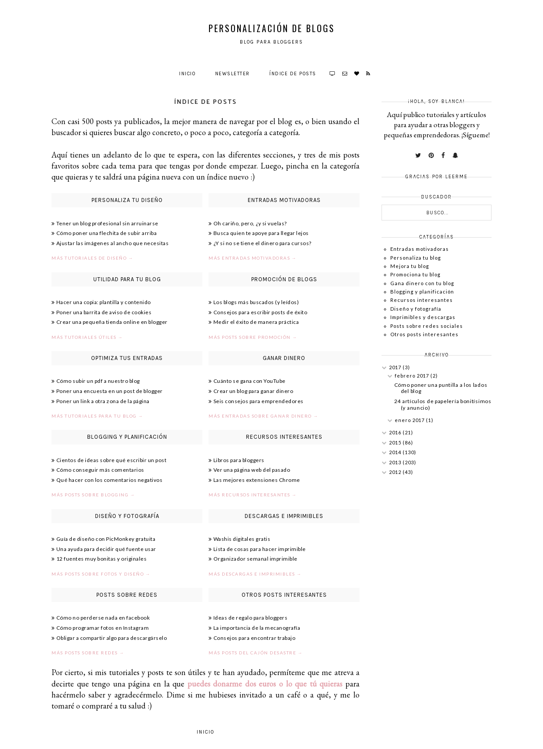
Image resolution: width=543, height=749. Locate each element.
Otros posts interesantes (424, 334)
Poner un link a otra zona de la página (103, 401)
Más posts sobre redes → (88, 652)
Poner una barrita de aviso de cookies (104, 312)
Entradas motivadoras (419, 249)
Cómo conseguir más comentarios (100, 469)
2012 (396, 472)
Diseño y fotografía (415, 309)
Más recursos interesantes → (253, 494)
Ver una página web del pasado (251, 469)
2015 (396, 442)
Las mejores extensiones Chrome (256, 480)
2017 (396, 367)
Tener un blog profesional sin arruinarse (107, 223)
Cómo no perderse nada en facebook (103, 617)
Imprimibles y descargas (422, 317)
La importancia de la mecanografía (257, 627)
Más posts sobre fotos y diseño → (100, 573)
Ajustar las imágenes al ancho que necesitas (112, 243)
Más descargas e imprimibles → (255, 573)
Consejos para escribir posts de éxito (260, 312)
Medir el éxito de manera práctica (256, 322)
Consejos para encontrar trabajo (254, 638)
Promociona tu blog (415, 274)
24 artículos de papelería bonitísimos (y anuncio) (443, 404)
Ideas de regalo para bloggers (250, 617)
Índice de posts (292, 74)
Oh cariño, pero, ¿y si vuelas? (250, 223)
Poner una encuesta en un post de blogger (109, 391)
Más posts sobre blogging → (93, 494)
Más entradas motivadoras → (253, 258)
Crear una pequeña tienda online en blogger (112, 322)
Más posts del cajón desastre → (256, 652)
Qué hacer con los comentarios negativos (109, 480)
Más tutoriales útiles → (87, 337)
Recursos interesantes (421, 300)
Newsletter (232, 74)
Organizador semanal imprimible (255, 558)
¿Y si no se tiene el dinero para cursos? (262, 243)
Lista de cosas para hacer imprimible (259, 549)
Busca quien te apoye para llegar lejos (261, 233)
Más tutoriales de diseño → (92, 258)
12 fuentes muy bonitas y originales (101, 558)
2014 (396, 452)
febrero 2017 (412, 375)
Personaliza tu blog (415, 258)
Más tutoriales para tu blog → (97, 416)
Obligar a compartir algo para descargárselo (111, 638)
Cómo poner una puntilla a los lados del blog (441, 388)
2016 (396, 432)
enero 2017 (410, 420)
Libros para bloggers (238, 460)
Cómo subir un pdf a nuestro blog (98, 381)
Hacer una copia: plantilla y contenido (103, 302)
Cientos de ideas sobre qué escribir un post (111, 460)
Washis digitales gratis (242, 539)
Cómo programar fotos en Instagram (102, 627)
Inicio (187, 74)
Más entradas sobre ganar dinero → (264, 416)
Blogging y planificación (422, 291)
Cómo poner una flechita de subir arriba (106, 233)
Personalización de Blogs (272, 28)
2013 (396, 462)
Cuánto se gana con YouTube (249, 381)
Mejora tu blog (409, 266)
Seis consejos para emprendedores (258, 401)
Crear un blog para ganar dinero (253, 391)
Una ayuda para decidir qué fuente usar (106, 549)
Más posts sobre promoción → (253, 337)
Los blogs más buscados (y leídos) (256, 302)
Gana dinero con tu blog (422, 283)
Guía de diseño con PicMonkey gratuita (106, 539)
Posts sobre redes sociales (426, 326)
